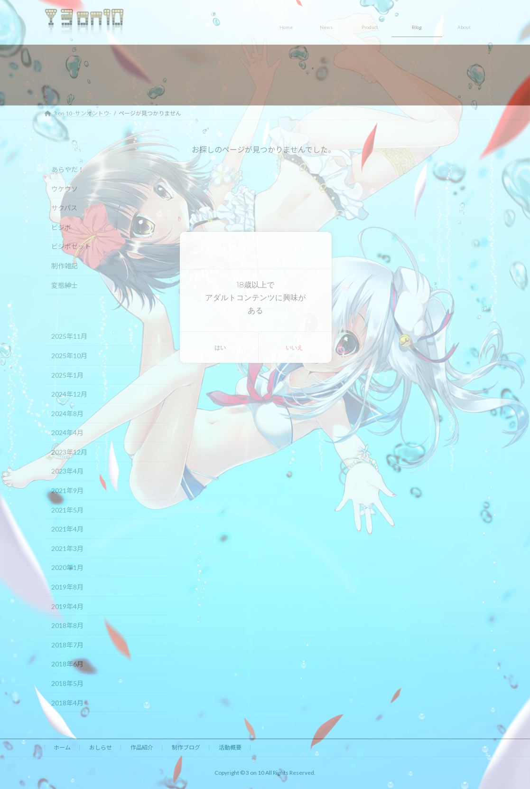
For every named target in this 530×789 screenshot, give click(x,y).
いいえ (294, 347)
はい (220, 347)
